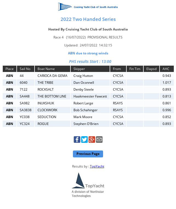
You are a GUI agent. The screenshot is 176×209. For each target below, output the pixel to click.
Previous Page (88, 153)
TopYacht (97, 166)
